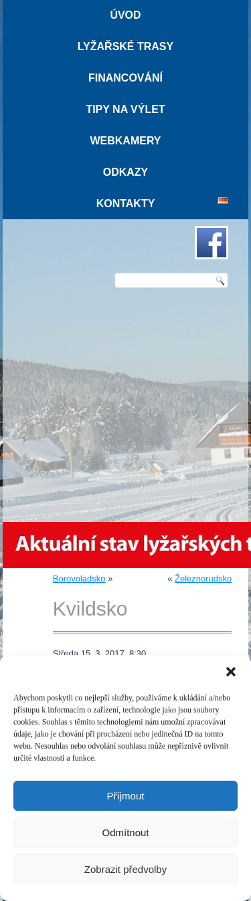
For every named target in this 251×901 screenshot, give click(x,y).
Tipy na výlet (125, 109)
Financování (125, 78)
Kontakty (125, 203)
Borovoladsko (79, 578)
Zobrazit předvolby (125, 869)
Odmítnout (125, 832)
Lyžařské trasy (125, 46)
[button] (231, 671)
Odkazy (126, 172)
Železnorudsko (203, 578)
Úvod (125, 15)
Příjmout (126, 795)
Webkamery (125, 140)
